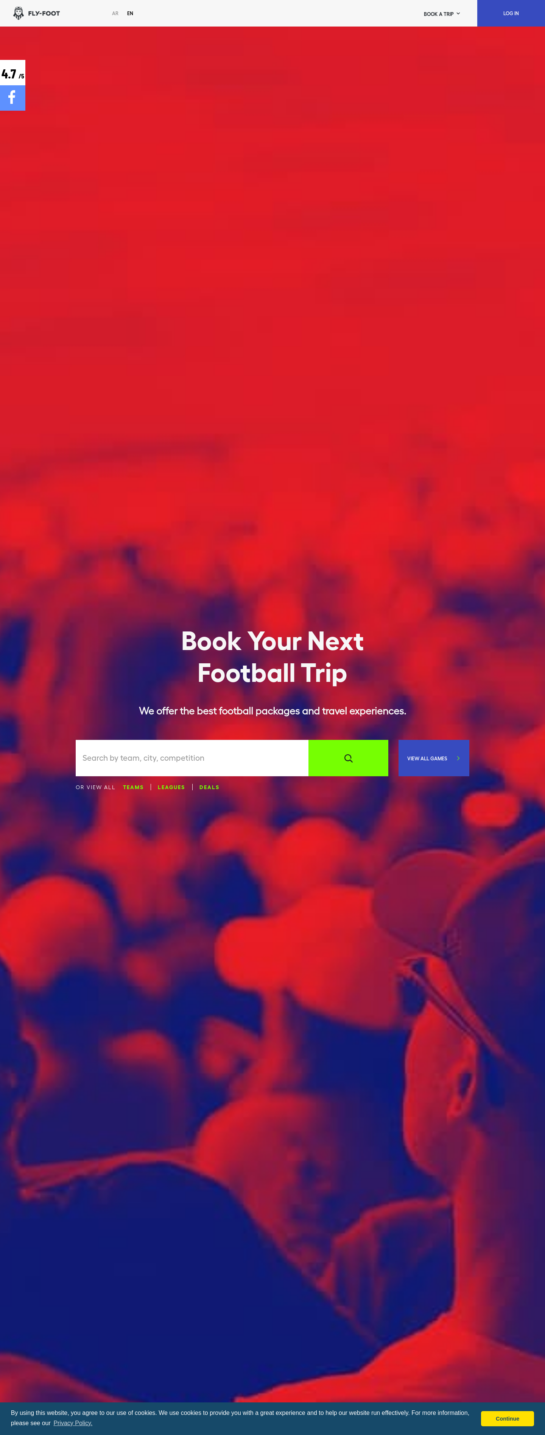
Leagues (171, 786)
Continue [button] (507, 1419)
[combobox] (195, 758)
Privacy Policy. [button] (72, 1423)
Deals (209, 786)
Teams (133, 786)
